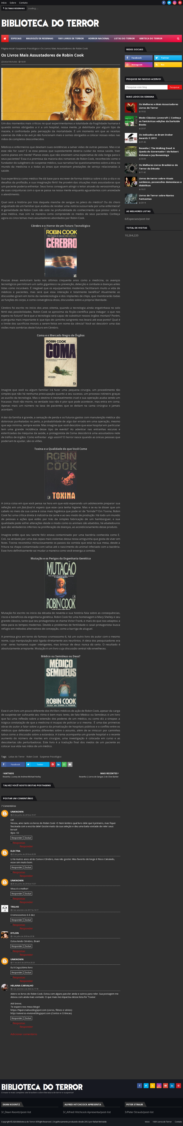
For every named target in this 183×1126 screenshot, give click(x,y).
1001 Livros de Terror (162, 1121)
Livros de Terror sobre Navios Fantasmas (156, 197)
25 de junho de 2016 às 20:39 (24, 854)
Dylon (15, 932)
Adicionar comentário (24, 1034)
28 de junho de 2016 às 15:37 (24, 884)
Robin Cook (32, 756)
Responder (16, 837)
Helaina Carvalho (22, 985)
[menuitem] (5, 38)
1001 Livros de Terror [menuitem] (71, 38)
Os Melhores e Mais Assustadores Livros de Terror (158, 106)
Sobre (13, 2)
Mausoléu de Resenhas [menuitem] (39, 38)
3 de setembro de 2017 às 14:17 (25, 910)
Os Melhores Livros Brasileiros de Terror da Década (158, 166)
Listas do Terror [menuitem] (124, 38)
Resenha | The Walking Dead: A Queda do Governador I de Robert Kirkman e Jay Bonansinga (159, 152)
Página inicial (7, 48)
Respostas (19, 843)
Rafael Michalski (10, 61)
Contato (23, 2)
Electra (15, 850)
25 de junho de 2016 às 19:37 (24, 815)
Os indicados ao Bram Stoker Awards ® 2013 (156, 136)
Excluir (28, 837)
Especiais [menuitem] (16, 38)
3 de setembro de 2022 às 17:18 (25, 989)
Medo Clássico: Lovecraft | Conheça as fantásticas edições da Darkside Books (160, 121)
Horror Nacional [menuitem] (98, 38)
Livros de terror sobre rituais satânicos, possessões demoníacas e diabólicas (160, 182)
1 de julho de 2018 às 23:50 (23, 936)
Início (4, 2)
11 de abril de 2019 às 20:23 (24, 962)
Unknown (17, 811)
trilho (15, 906)
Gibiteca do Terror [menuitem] (150, 38)
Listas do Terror (16, 756)
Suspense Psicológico (27, 48)
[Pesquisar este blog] (146, 87)
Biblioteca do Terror (26, 1121)
